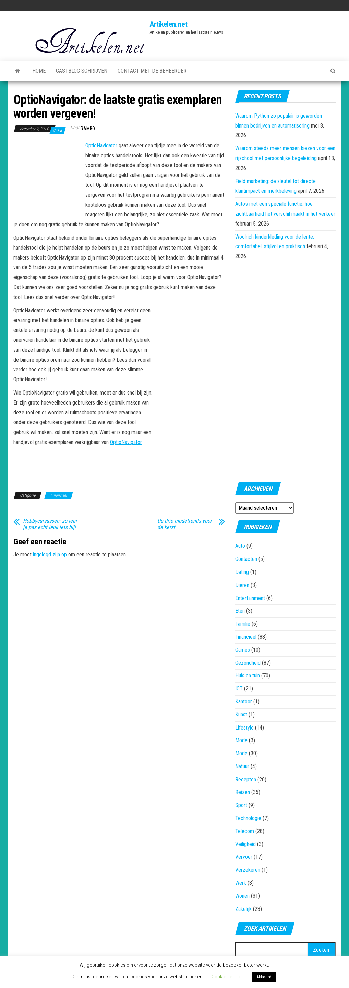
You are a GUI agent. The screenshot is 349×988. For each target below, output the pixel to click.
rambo (88, 128)
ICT (239, 688)
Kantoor (243, 701)
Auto (240, 546)
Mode (241, 740)
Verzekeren (247, 870)
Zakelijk (243, 909)
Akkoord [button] (264, 976)
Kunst (241, 714)
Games (242, 650)
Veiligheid (245, 844)
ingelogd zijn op (50, 554)
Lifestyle (244, 727)
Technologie (248, 818)
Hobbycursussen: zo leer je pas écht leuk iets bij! (50, 524)
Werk (240, 883)
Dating (242, 572)
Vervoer (243, 857)
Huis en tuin (247, 675)
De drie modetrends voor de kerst (184, 524)
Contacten (246, 559)
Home (39, 71)
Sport (241, 805)
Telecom (244, 831)
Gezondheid (248, 663)
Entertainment (250, 598)
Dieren (242, 585)
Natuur (242, 766)
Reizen (242, 792)
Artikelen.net (168, 24)
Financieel (58, 495)
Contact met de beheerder (152, 71)
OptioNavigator (101, 145)
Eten (240, 610)
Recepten (245, 779)
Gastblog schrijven (81, 71)
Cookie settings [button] (228, 977)
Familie (242, 623)
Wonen (242, 896)
